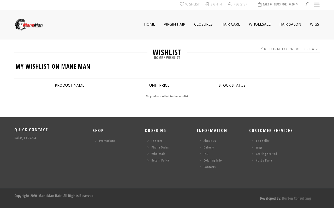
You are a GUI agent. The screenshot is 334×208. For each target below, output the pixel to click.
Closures (203, 24)
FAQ (206, 154)
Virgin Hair (174, 24)
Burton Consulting (296, 198)
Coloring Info (213, 160)
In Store (156, 141)
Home (149, 24)
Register (240, 4)
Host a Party (264, 160)
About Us (210, 141)
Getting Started (266, 154)
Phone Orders (160, 147)
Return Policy (160, 160)
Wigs (314, 24)
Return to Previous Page (292, 49)
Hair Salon (290, 24)
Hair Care (231, 24)
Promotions (107, 141)
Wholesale (260, 24)
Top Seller (262, 141)
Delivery (209, 147)
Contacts (210, 167)
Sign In (216, 4)
